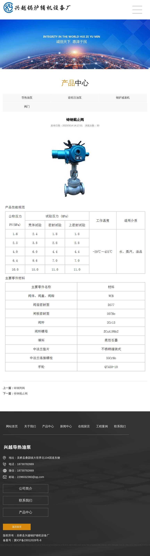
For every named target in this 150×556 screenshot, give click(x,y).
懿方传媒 (48, 544)
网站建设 (44, 544)
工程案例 (102, 426)
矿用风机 (15, 544)
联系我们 (120, 426)
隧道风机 (71, 544)
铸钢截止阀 (21, 393)
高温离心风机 (122, 544)
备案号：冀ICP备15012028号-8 (22, 540)
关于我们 (30, 426)
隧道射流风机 (57, 544)
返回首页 (16, 526)
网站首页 (12, 426)
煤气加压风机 (93, 544)
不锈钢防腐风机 (115, 544)
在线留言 (84, 426)
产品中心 (48, 426)
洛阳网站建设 (104, 544)
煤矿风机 (146, 544)
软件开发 (36, 544)
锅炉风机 (10, 544)
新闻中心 (66, 426)
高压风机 (67, 544)
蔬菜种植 (6, 544)
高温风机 (19, 544)
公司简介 (25, 488)
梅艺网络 (31, 544)
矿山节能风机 (135, 544)
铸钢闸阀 (19, 388)
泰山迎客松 (98, 544)
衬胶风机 (109, 544)
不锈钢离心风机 (128, 544)
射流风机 (27, 544)
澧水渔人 (52, 544)
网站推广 (40, 544)
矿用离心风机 (141, 544)
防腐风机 (23, 544)
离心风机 (63, 544)
